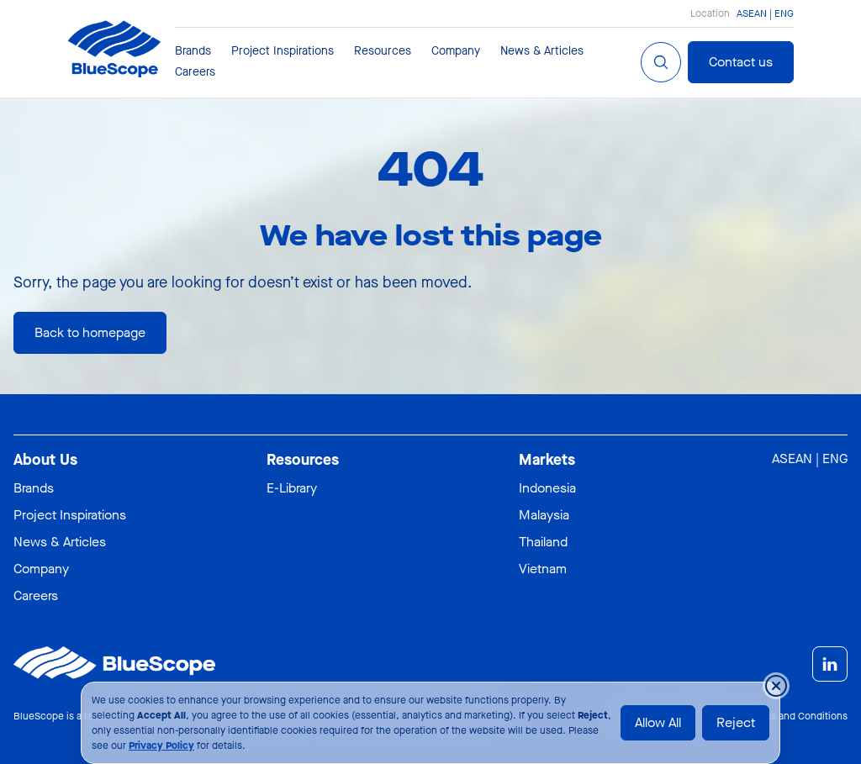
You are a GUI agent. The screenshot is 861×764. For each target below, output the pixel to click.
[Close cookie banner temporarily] (776, 685)
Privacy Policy (161, 745)
